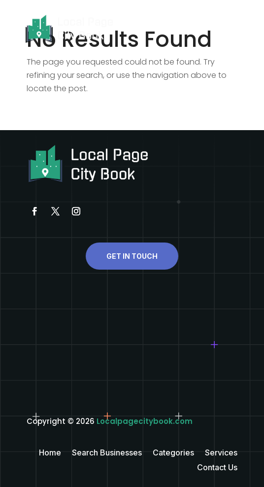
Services (221, 453)
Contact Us (217, 468)
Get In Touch (132, 256)
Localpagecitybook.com (145, 421)
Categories (173, 453)
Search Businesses (107, 453)
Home (50, 453)
